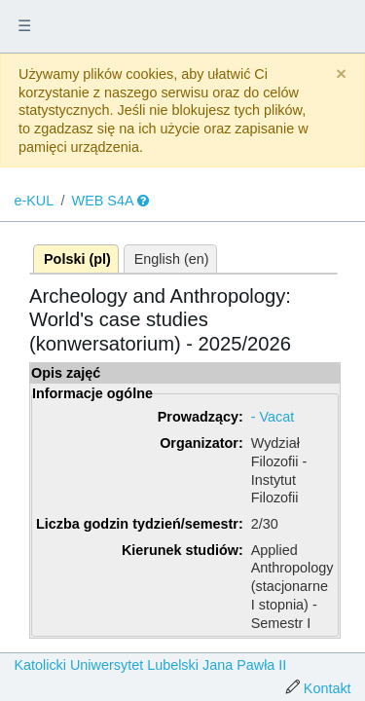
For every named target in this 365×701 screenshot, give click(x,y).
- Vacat (273, 416)
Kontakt (327, 688)
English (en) (171, 259)
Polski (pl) (77, 259)
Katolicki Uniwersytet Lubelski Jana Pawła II (150, 665)
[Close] (341, 74)
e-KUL (34, 200)
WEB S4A (103, 200)
